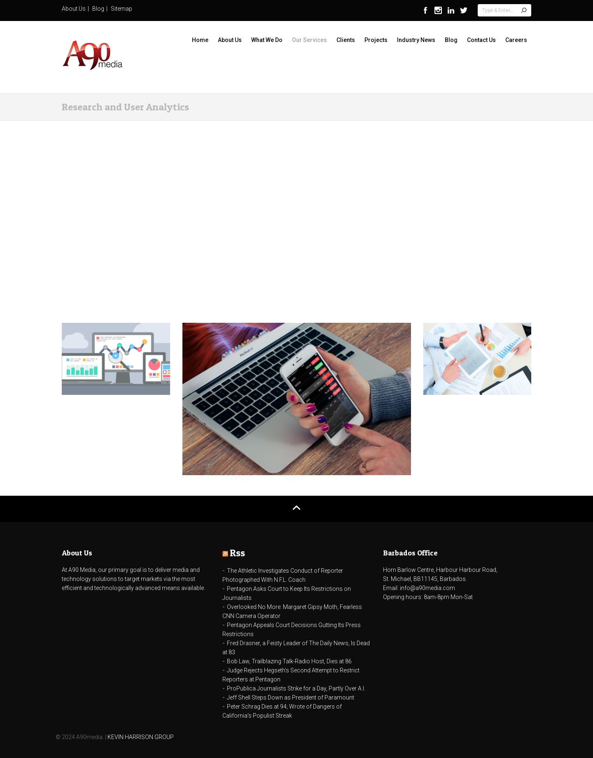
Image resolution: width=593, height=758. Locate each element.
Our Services (309, 40)
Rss (237, 553)
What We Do (266, 40)
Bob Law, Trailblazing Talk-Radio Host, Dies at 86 (289, 661)
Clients (345, 40)
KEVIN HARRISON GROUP (140, 737)
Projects (376, 40)
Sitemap (121, 8)
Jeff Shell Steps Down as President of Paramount (290, 697)
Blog (98, 8)
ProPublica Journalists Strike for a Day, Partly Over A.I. (296, 688)
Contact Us (481, 40)
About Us (74, 8)
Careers (516, 40)
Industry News (416, 40)
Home (200, 40)
